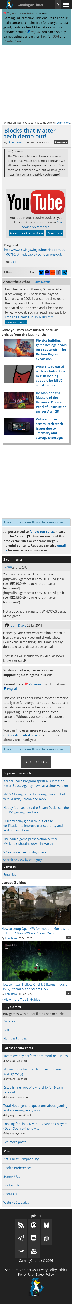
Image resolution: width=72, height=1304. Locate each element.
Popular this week (17, 773)
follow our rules (42, 532)
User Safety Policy (41, 1274)
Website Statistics (16, 1202)
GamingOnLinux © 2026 (36, 1260)
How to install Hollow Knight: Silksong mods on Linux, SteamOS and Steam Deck (36, 984)
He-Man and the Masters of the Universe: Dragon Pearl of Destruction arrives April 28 (51, 402)
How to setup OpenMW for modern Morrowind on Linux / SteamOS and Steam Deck (36, 928)
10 (68, 937)
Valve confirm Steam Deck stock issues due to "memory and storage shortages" (50, 428)
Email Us (9, 874)
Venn (8, 567)
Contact (9, 867)
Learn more (63, 122)
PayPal (33, 32)
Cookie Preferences (17, 1168)
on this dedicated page (20, 735)
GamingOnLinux (30, 5)
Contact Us (11, 1185)
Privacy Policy (47, 1270)
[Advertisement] (36, 83)
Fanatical (9, 1021)
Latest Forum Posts (18, 1048)
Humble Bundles (15, 1039)
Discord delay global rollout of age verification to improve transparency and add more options (33, 825)
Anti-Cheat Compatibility (21, 1159)
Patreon (33, 684)
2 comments (61, 141)
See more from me (16, 322)
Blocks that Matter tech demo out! (30, 133)
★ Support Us (36, 762)
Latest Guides (14, 882)
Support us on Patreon (20, 13)
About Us (10, 1194)
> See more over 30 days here (24, 852)
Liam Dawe (15, 142)
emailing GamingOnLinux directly (29, 317)
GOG (56, 36)
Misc (13, 261)
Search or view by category (22, 860)
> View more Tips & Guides (21, 999)
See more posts (14, 1142)
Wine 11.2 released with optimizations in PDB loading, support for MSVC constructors (50, 376)
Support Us (11, 1176)
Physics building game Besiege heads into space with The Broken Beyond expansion (51, 349)
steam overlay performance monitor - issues (35, 1056)
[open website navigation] (66, 4)
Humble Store (12, 41)
